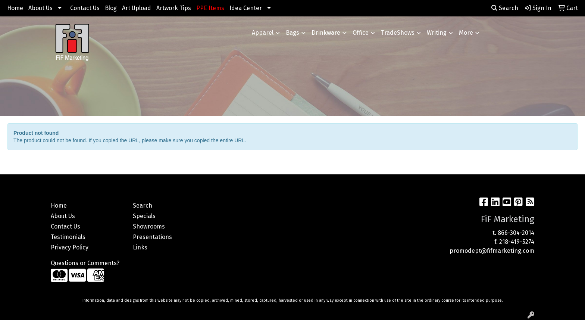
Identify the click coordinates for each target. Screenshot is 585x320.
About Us (40, 8)
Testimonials (68, 236)
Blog (111, 8)
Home (15, 8)
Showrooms (149, 226)
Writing (437, 32)
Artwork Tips (173, 8)
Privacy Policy (69, 247)
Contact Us (85, 8)
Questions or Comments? (85, 263)
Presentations (152, 236)
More (466, 32)
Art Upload (136, 8)
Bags (292, 32)
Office (361, 32)
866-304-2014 (516, 232)
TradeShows (397, 32)
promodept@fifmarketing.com (492, 250)
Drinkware (326, 32)
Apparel (262, 32)
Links (140, 247)
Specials (144, 216)
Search (504, 8)
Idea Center (245, 8)
